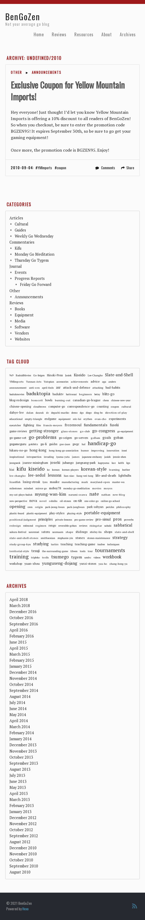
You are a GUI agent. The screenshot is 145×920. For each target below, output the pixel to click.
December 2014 (23, 672)
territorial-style (19, 551)
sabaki (107, 525)
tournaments (110, 550)
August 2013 (19, 769)
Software (22, 327)
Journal (15, 266)
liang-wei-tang (84, 475)
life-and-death (106, 475)
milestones (15, 488)
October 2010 (21, 859)
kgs (128, 463)
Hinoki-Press (55, 375)
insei (124, 450)
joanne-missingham (35, 463)
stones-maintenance (98, 538)
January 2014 (20, 738)
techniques (113, 544)
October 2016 (21, 617)
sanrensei (34, 532)
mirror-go (41, 488)
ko (48, 469)
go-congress (103, 430)
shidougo (81, 532)
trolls (45, 557)
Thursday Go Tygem (32, 260)
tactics (54, 544)
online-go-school (110, 501)
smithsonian (48, 538)
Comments (108, 167)
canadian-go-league (87, 400)
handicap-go (102, 443)
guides (53, 444)
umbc (87, 557)
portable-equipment (102, 512)
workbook (112, 557)
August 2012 (19, 841)
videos (97, 557)
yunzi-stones (88, 564)
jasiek (107, 457)
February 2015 (21, 660)
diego (89, 412)
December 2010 (23, 847)
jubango (68, 462)
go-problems (42, 437)
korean (56, 469)
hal (83, 444)
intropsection (34, 457)
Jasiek (68, 375)
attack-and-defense (76, 387)
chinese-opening (20, 406)
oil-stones (65, 501)
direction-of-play (116, 412)
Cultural (21, 224)
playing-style (74, 513)
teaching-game (85, 544)
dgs (82, 412)
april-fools (48, 387)
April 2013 (18, 793)
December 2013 (23, 744)
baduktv (58, 394)
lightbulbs (124, 475)
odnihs (53, 501)
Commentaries (21, 242)
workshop (15, 564)
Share (130, 167)
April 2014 (18, 720)
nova (33, 500)
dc (47, 412)
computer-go (56, 406)
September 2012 (23, 835)
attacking (97, 387)
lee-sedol (36, 475)
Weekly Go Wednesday (34, 236)
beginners (85, 394)
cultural (126, 406)
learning (114, 469)
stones (80, 538)
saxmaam (57, 532)
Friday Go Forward (35, 284)
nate (94, 494)
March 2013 (19, 799)
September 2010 (23, 866)
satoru (46, 532)
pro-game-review (83, 519)
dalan (29, 412)
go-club (85, 431)
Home (39, 34)
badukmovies (16, 394)
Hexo (25, 908)
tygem (76, 556)
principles (45, 519)
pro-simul (103, 519)
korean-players (70, 469)
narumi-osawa (78, 494)
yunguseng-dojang (59, 563)
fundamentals (95, 424)
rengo (52, 525)
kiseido (36, 469)
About (106, 34)
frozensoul (73, 425)
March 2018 (19, 605)
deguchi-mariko (60, 412)
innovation (113, 450)
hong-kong (38, 450)
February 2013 (21, 805)
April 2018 (18, 599)
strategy (120, 537)
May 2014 (17, 714)
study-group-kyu (20, 544)
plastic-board (16, 513)
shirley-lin (96, 532)
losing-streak (31, 482)
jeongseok (14, 463)
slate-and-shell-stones (23, 538)
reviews (83, 525)
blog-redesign (19, 400)
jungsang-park (86, 463)
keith (121, 463)
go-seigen (65, 438)
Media (20, 320)
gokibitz (33, 444)
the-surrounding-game (55, 551)
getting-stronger (44, 430)
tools (82, 551)
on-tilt (77, 500)
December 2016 (23, 611)
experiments (117, 419)
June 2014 (18, 708)
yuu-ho (103, 564)
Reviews (59, 34)
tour (90, 551)
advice (95, 381)
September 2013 (23, 763)
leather (126, 469)
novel (42, 501)
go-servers (81, 438)
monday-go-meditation (76, 488)
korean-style (94, 469)
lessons (54, 475)
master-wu (118, 482)
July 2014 (17, 702)
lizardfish (14, 482)
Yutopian (49, 381)
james (76, 457)
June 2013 (18, 781)
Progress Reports (30, 278)
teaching (66, 544)
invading (49, 457)
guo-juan (65, 444)
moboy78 (55, 488)
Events (21, 272)
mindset (28, 488)
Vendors (22, 333)
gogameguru (17, 444)
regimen (40, 525)
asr (58, 387)
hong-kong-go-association (64, 450)
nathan (105, 494)
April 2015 (18, 648)
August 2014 (19, 696)
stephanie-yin (65, 538)
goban (118, 437)
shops (108, 532)
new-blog (119, 494)
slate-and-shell (124, 532)
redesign (15, 525)
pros (117, 519)
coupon (61, 167)
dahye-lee (16, 412)
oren (30, 507)
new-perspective (18, 501)
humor (85, 450)
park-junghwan (76, 507)
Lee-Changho (95, 375)
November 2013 (23, 751)
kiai (11, 469)
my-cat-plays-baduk (20, 494)
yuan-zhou (32, 564)
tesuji (36, 550)
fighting (28, 425)
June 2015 (18, 642)
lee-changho (17, 475)
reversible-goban (67, 525)
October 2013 (21, 757)
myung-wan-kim (50, 494)
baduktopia (38, 394)
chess (106, 400)
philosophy (123, 507)
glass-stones (69, 431)
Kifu (18, 248)
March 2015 (19, 654)
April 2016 (18, 630)
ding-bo (98, 412)
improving (97, 450)
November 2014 (23, 678)
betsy (97, 394)
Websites (22, 339)
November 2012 (23, 823)
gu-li (43, 444)
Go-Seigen (39, 375)
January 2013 (20, 811)
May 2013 (17, 787)
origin (39, 507)
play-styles (57, 513)
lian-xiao (69, 475)
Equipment (24, 314)
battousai (71, 394)
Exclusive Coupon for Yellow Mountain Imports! (68, 91)
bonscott (37, 400)
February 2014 (21, 732)
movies (96, 488)
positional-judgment (22, 519)
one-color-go (91, 501)
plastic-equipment (37, 513)
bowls (49, 400)
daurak (40, 412)
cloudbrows (39, 406)
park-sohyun (95, 507)
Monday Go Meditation (34, 254)
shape (69, 532)
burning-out (62, 400)
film (38, 425)
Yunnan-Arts (33, 381)
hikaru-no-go (18, 450)
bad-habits (113, 387)
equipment (65, 419)
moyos (108, 488)
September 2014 (23, 690)
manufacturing (70, 482)
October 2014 (21, 684)
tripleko (35, 557)
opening (17, 506)
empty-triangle (33, 419)
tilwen (73, 551)
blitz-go (108, 394)
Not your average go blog (27, 24)
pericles (110, 507)
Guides (20, 230)
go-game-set (17, 438)
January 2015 (20, 666)
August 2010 (19, 872)
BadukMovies (23, 375)
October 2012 (21, 829)
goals (106, 437)
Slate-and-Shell (119, 374)
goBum (95, 438)
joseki (55, 462)
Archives (128, 34)
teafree (101, 544)
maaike (54, 482)
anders (112, 381)
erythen (88, 419)
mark (84, 482)
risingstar (96, 525)
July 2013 (17, 775)
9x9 (11, 375)
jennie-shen (119, 457)
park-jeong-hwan (55, 507)
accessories (62, 381)
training (19, 557)
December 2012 (23, 817)
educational (16, 419)
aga (104, 381)
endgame (50, 419)
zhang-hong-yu (118, 564)
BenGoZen (22, 16)
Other (16, 72)
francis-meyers (52, 425)
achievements (79, 381)
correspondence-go (80, 406)
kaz (114, 463)
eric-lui (77, 419)
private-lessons (63, 519)
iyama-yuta (63, 457)
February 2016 (21, 636)
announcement (18, 387)
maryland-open (100, 482)
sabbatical (123, 525)
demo (74, 412)
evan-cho (100, 419)
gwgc (75, 444)
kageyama (103, 463)
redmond (28, 525)
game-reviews (18, 431)
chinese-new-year (121, 400)
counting (102, 406)
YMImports (45, 167)
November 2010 (23, 853)
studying (41, 543)
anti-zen (34, 387)
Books (20, 308)
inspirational (16, 457)
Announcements (46, 72)
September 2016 (23, 623)
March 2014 (19, 726)
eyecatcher (15, 425)
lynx (45, 482)
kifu (21, 469)
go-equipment (125, 431)
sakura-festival (17, 532)
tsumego (60, 557)
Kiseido (79, 375)
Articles (16, 217)
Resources (84, 34)
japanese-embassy (92, 457)
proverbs (128, 519)
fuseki (114, 425)
